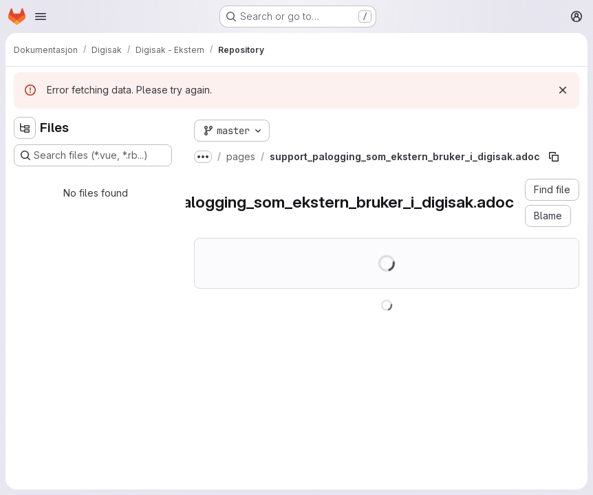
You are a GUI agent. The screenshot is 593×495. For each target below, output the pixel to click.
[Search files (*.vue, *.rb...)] (93, 155)
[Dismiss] (562, 90)
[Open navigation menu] (41, 17)
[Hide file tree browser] (25, 128)
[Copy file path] (554, 157)
